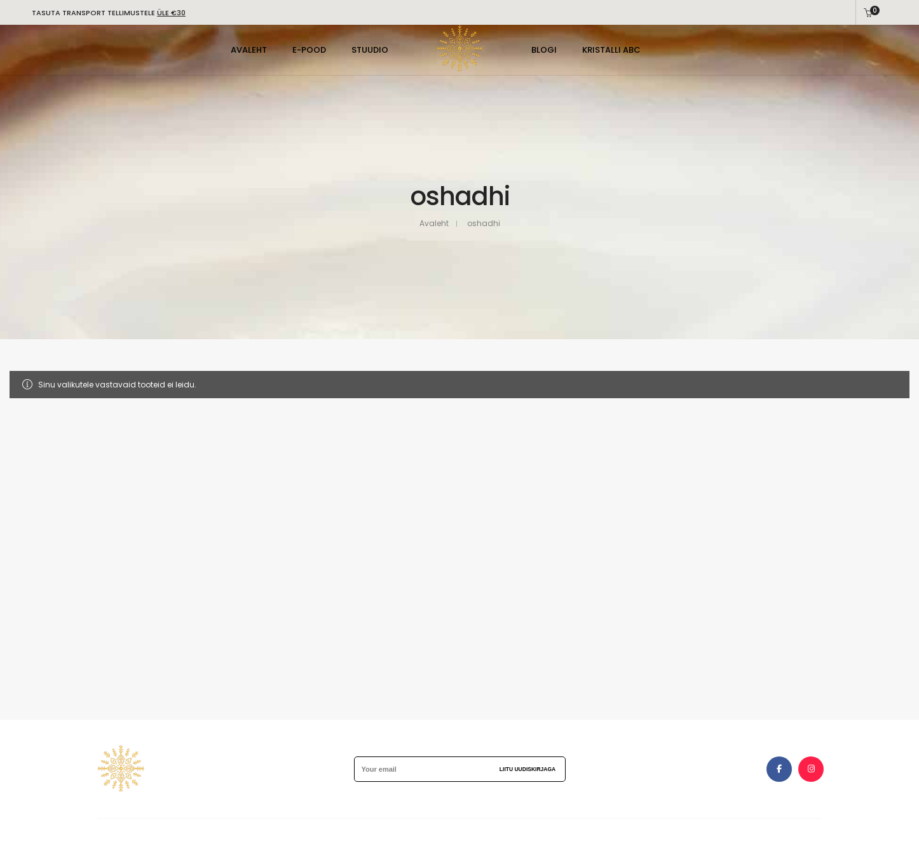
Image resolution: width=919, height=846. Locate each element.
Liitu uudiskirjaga (527, 769)
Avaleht (434, 223)
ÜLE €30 (171, 13)
